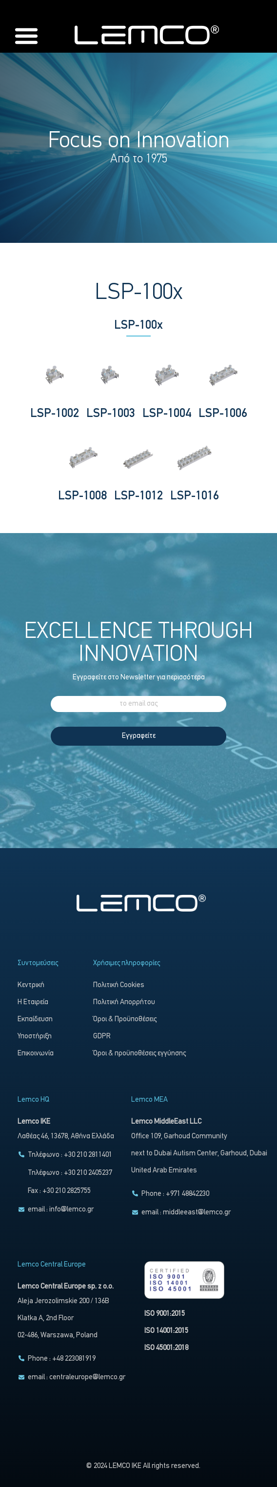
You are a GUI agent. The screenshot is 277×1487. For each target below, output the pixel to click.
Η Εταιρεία (33, 1002)
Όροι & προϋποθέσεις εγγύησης (139, 1053)
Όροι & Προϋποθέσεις (125, 1019)
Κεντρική (31, 985)
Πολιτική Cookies (118, 985)
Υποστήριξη (35, 1036)
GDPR (102, 1036)
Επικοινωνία (36, 1053)
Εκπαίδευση (35, 1019)
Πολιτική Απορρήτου (124, 1002)
